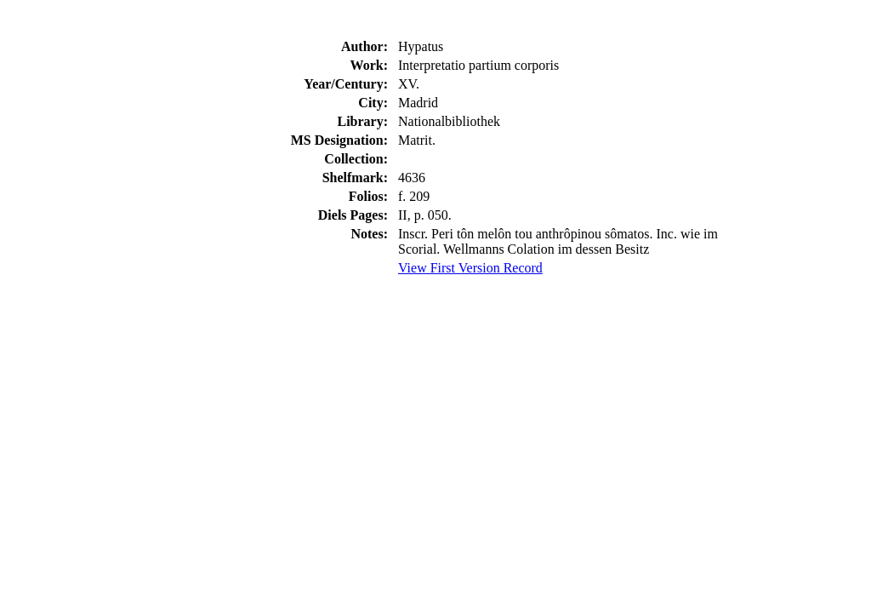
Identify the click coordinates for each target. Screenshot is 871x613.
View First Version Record (470, 268)
